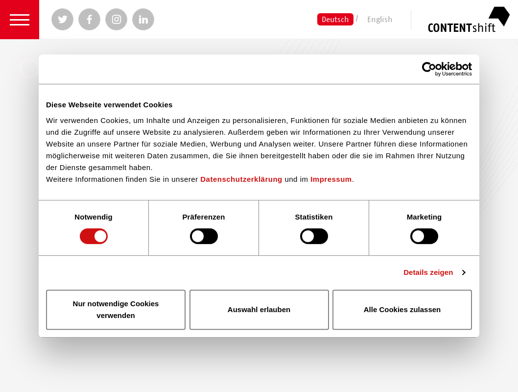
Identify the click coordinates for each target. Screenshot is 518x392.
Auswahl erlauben (259, 309)
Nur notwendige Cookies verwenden (116, 309)
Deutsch (335, 19)
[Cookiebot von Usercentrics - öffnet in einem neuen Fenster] (429, 69)
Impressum (331, 179)
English (380, 19)
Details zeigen (428, 272)
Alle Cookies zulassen (402, 309)
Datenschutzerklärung (241, 179)
